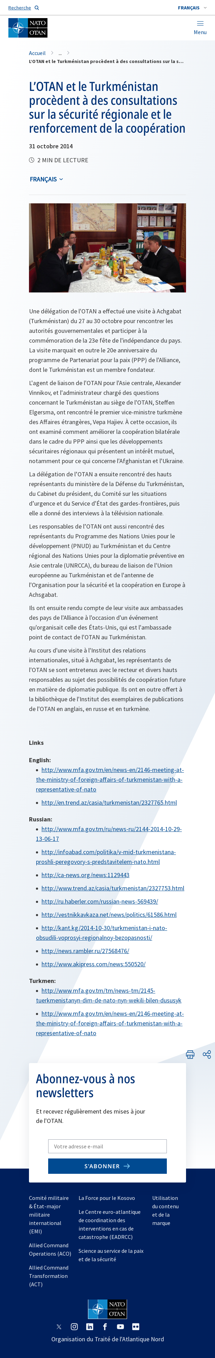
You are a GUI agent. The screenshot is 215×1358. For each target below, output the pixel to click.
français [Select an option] (43, 179)
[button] (192, 7)
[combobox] (192, 7)
